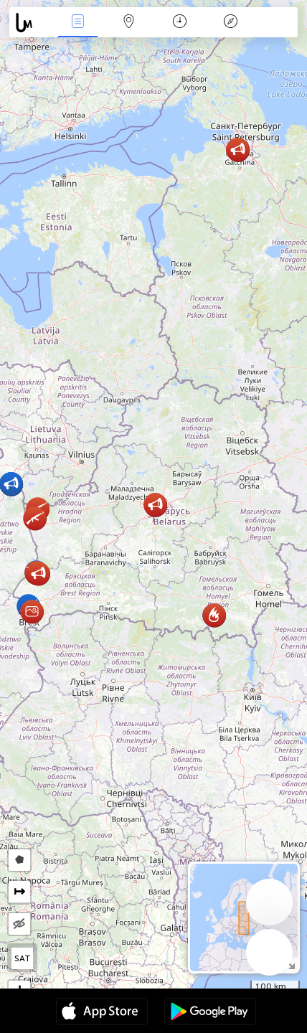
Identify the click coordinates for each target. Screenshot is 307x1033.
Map (129, 23)
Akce (78, 23)
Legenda (231, 23)
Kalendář (179, 23)
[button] (238, 150)
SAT (22, 958)
